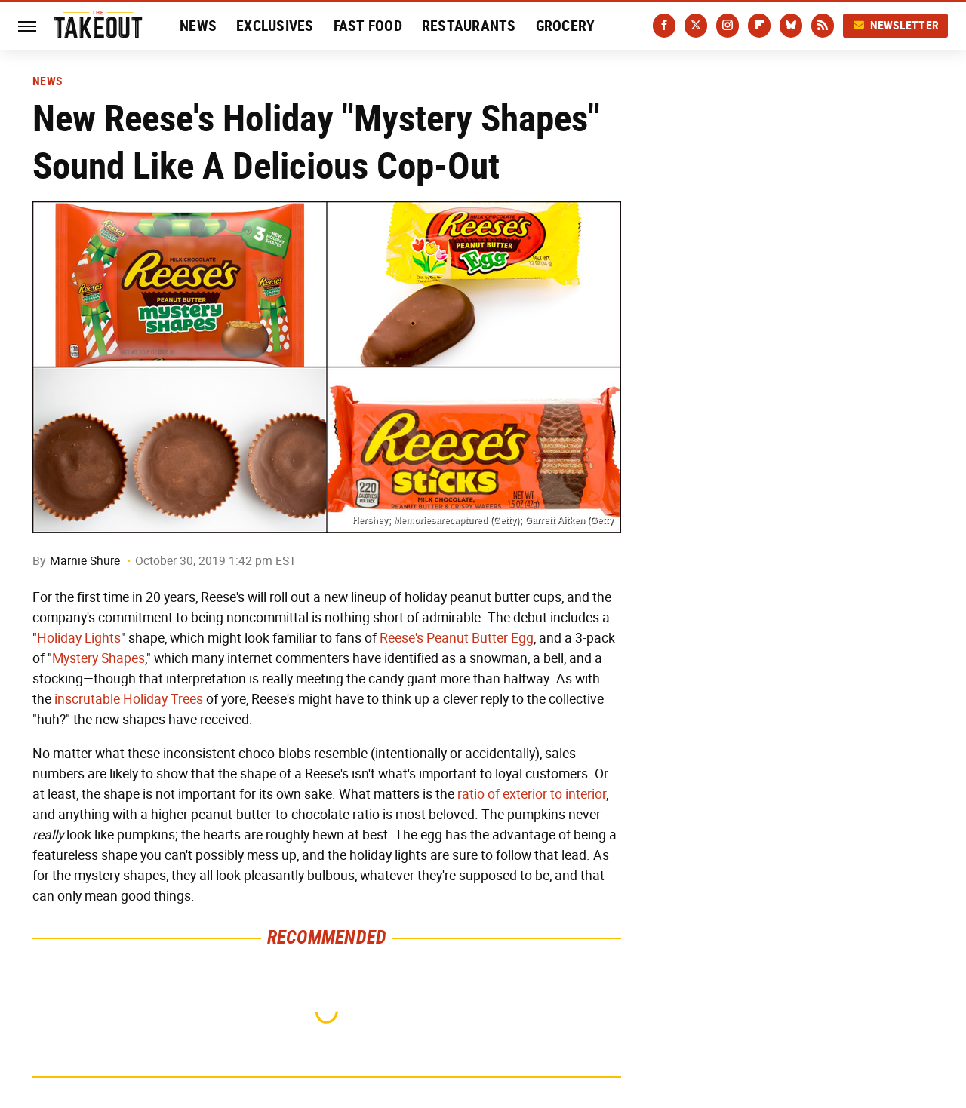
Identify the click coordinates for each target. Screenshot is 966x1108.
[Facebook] (664, 26)
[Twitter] (696, 26)
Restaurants (469, 26)
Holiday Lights (79, 638)
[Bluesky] (791, 26)
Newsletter (896, 25)
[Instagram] (727, 26)
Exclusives (275, 26)
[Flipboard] (759, 26)
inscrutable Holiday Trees (128, 699)
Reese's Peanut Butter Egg (457, 638)
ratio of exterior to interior (531, 794)
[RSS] (822, 26)
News (198, 26)
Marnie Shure (85, 561)
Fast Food (368, 26)
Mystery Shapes (98, 658)
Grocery (565, 26)
